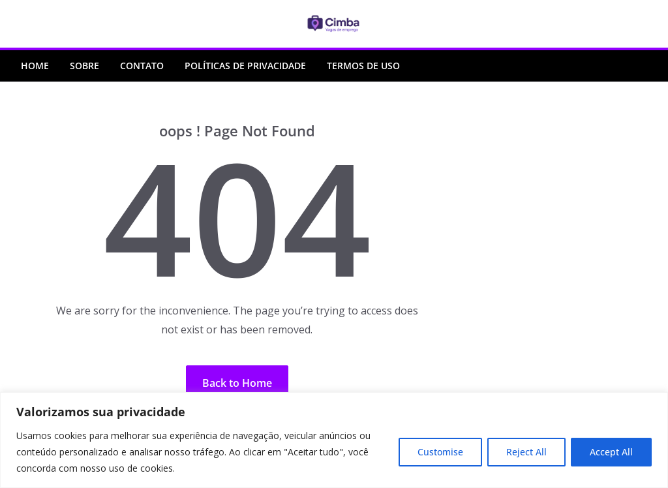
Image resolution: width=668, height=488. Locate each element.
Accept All (611, 452)
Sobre (84, 65)
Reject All (526, 452)
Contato (142, 65)
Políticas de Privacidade (245, 65)
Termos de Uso (363, 65)
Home (35, 65)
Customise (440, 452)
